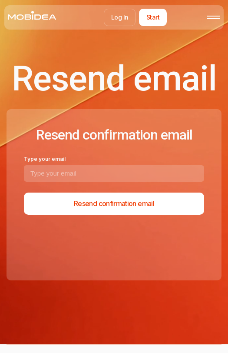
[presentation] (90, 246)
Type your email (45, 159)
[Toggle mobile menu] (213, 17)
